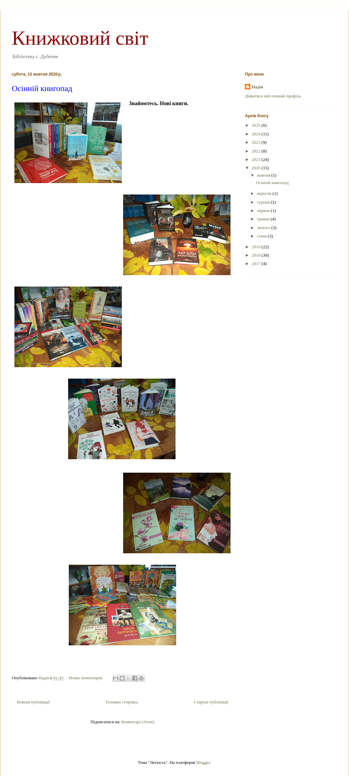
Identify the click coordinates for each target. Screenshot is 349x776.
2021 (256, 159)
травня (263, 218)
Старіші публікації (211, 701)
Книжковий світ (80, 38)
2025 (256, 125)
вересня (264, 193)
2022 (256, 151)
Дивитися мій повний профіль (273, 95)
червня (264, 210)
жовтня (264, 175)
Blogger (203, 762)
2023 (256, 142)
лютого (264, 227)
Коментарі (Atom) (137, 721)
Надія (257, 86)
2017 (256, 263)
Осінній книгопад (42, 88)
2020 (256, 167)
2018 (256, 255)
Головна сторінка (122, 701)
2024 (256, 133)
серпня (264, 202)
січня (262, 236)
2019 (256, 246)
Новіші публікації (33, 701)
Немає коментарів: (86, 677)
